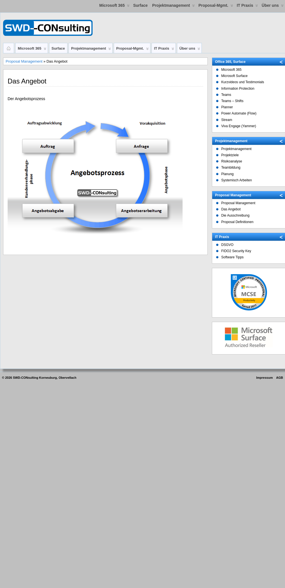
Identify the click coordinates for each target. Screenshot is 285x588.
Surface (140, 5)
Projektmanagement (173, 6)
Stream (226, 120)
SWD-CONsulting (25, 377)
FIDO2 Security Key (236, 251)
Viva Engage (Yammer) (238, 126)
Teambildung (230, 167)
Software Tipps (232, 257)
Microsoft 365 (114, 6)
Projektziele (230, 155)
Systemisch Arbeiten (236, 180)
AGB (279, 377)
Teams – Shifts (232, 101)
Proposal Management (24, 61)
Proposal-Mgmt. (215, 6)
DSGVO (227, 245)
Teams (226, 95)
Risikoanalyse (231, 161)
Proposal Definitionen (237, 222)
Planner (227, 107)
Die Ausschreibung (235, 215)
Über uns (273, 6)
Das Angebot (231, 209)
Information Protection (237, 89)
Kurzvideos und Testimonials (242, 82)
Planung (227, 174)
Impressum (264, 377)
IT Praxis (247, 6)
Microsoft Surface (234, 76)
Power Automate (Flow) (238, 113)
